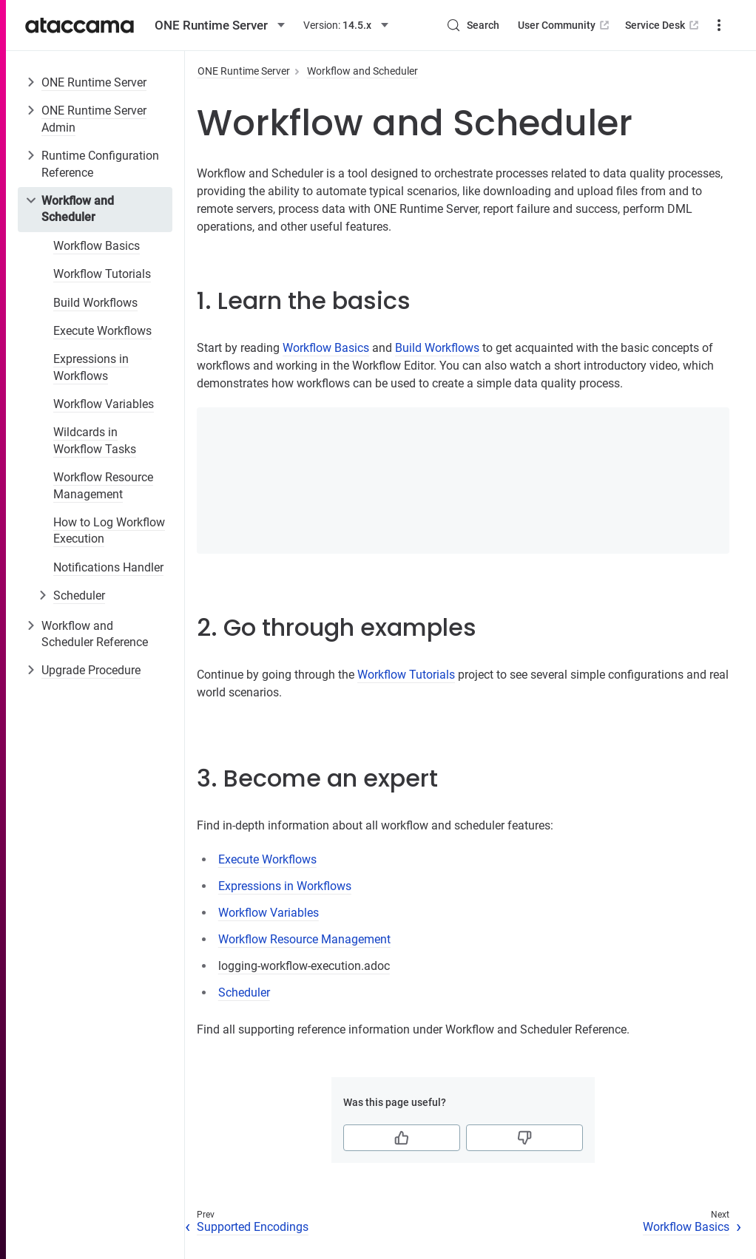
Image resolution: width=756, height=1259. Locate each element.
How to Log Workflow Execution (109, 530)
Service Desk (663, 25)
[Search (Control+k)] (472, 25)
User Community (565, 25)
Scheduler (79, 595)
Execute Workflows (102, 331)
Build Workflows (95, 303)
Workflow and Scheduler (77, 209)
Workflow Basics (96, 246)
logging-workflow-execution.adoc (304, 966)
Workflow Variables (103, 404)
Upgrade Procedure (91, 670)
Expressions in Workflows (91, 367)
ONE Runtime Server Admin (93, 118)
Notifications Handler (108, 567)
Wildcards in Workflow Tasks (94, 440)
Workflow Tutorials (102, 274)
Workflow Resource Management (103, 485)
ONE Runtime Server (93, 82)
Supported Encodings (252, 1227)
